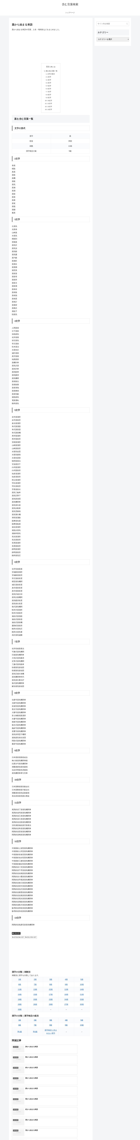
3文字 (49, 80)
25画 (82, 1002)
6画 (19, 987)
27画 (66, 1007)
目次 (48, 67)
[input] (112, 24)
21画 (82, 997)
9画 (66, 987)
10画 (82, 987)
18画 (66, 997)
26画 (35, 1007)
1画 (19, 982)
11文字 (49, 106)
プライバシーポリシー (122, 1134)
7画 (35, 987)
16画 (19, 997)
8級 (50, 1028)
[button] (127, 24)
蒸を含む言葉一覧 (51, 71)
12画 (66, 992)
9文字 (49, 99)
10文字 (49, 102)
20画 (35, 1002)
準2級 (35, 1034)
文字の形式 (51, 74)
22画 (51, 992)
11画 (19, 992)
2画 (35, 982)
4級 (66, 1023)
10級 (82, 1028)
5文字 (49, 87)
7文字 (49, 93)
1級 (19, 1023)
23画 (51, 1002)
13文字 (49, 112)
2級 (35, 1023)
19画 (19, 1002)
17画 (51, 997)
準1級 (19, 1034)
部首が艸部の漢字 (30, 940)
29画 (51, 1007)
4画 (66, 982)
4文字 (49, 83)
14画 (82, 992)
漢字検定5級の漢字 (18, 940)
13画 (35, 992)
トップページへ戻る (107, 1134)
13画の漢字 (16, 936)
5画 (81, 982)
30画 (82, 1007)
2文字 (49, 77)
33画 (19, 1012)
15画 (35, 997)
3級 (50, 1023)
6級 (19, 1028)
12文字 (49, 109)
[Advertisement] (51, 47)
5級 (81, 1023)
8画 (50, 987)
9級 (66, 1028)
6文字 (49, 90)
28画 (19, 1007)
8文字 (49, 96)
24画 (66, 1002)
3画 (50, 982)
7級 (35, 1028)
